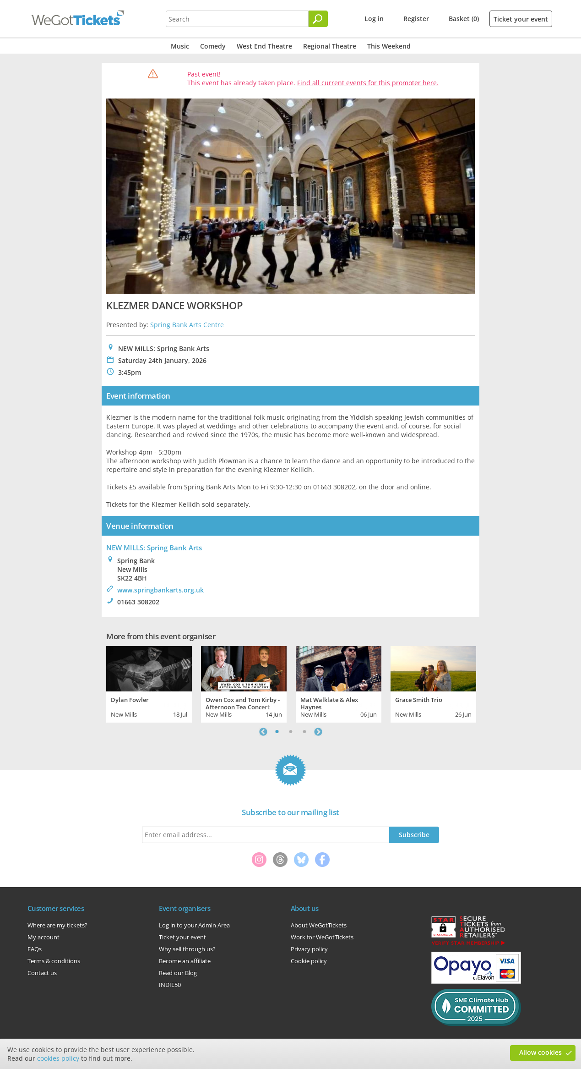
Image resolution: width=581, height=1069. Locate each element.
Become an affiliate (185, 961)
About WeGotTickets (319, 925)
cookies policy (58, 1058)
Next (318, 731)
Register (416, 18)
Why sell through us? (187, 949)
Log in (374, 18)
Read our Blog (178, 973)
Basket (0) (464, 18)
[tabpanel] (149, 683)
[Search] (318, 19)
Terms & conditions (53, 961)
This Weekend (389, 46)
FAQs (34, 949)
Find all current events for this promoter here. (368, 82)
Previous (263, 731)
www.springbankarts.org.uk (160, 590)
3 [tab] (304, 731)
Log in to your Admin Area (194, 925)
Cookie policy (309, 961)
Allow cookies (540, 1052)
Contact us (42, 973)
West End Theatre (264, 46)
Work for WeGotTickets (322, 937)
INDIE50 (170, 985)
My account (43, 937)
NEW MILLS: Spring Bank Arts (154, 547)
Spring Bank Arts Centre (187, 324)
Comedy (213, 46)
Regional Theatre (329, 46)
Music (180, 46)
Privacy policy (309, 949)
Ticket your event (521, 19)
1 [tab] (277, 731)
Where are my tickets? (57, 925)
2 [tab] (290, 731)
